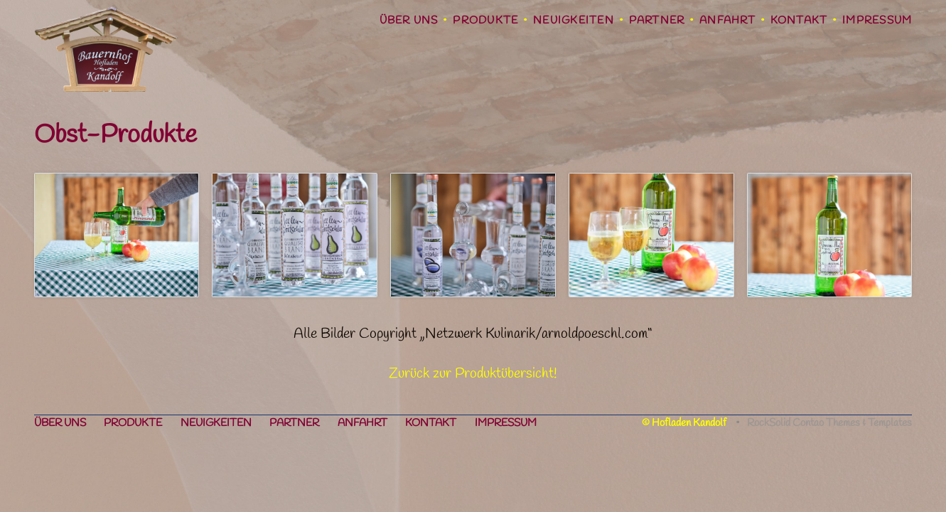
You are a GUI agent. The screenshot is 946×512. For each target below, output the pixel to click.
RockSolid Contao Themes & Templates (829, 423)
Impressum (877, 21)
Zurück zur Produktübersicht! (473, 373)
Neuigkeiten (573, 21)
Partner (657, 21)
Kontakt (799, 21)
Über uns (409, 21)
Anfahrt (727, 21)
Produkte (485, 21)
